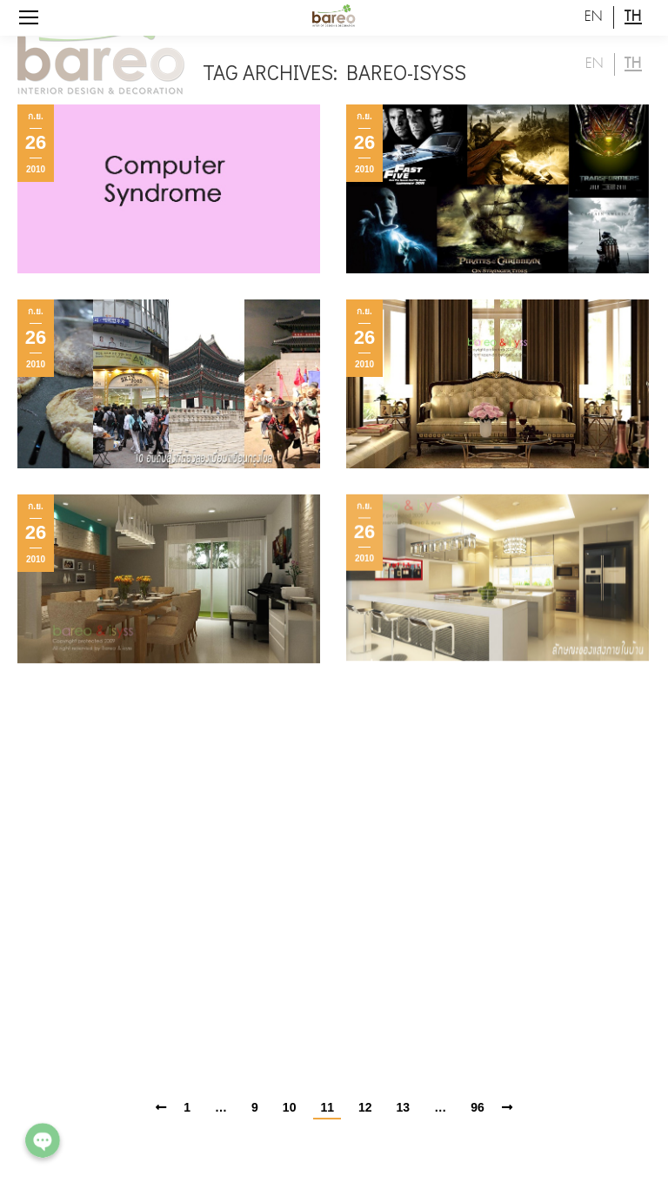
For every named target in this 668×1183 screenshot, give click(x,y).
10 (290, 1107)
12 (365, 1107)
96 (477, 1107)
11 (327, 1107)
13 (404, 1107)
